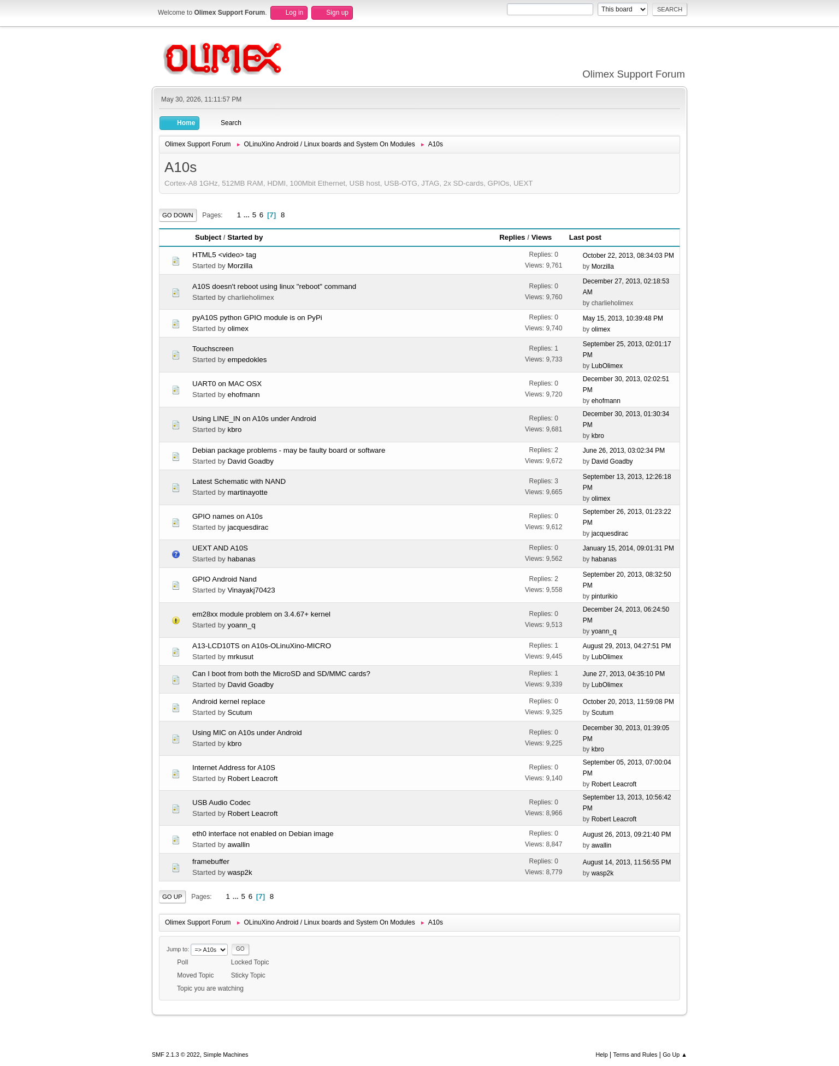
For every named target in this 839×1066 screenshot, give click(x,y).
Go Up (172, 896)
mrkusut (240, 657)
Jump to (177, 949)
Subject (208, 237)
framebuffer (210, 861)
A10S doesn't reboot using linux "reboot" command (274, 286)
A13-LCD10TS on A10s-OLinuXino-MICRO (261, 646)
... (248, 215)
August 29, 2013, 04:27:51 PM (627, 646)
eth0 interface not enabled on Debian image (263, 834)
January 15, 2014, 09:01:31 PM (628, 548)
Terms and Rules (635, 1054)
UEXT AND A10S (220, 548)
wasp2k (239, 872)
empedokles (247, 360)
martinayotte (247, 492)
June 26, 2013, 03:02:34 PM (624, 450)
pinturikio (605, 596)
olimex (238, 328)
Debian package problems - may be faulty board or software (288, 450)
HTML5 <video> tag (224, 255)
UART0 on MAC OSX (227, 384)
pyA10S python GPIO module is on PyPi (257, 317)
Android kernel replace (228, 701)
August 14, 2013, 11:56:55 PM (627, 862)
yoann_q (241, 625)
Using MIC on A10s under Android (247, 733)
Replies (512, 237)
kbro (234, 429)
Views (546, 237)
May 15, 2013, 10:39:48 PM (623, 318)
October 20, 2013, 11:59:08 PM (628, 702)
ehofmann (243, 394)
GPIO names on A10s (227, 516)
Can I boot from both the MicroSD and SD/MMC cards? (281, 674)
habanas (241, 559)
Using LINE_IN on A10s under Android (254, 418)
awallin (238, 844)
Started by (245, 237)
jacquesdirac (247, 527)
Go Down (177, 215)
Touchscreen (213, 349)
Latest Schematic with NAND (239, 481)
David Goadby (250, 461)
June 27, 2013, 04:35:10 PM (624, 674)
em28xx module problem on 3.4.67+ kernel (261, 614)
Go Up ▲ (675, 1054)
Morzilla (239, 266)
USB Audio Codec (221, 802)
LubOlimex (607, 366)
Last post (585, 237)
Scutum (239, 712)
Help (602, 1054)
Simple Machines (225, 1054)
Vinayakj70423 (251, 590)
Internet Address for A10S (233, 767)
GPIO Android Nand (224, 579)
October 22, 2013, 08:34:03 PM (628, 255)
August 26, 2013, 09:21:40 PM (627, 834)
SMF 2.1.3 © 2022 (176, 1054)
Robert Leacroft (252, 778)
